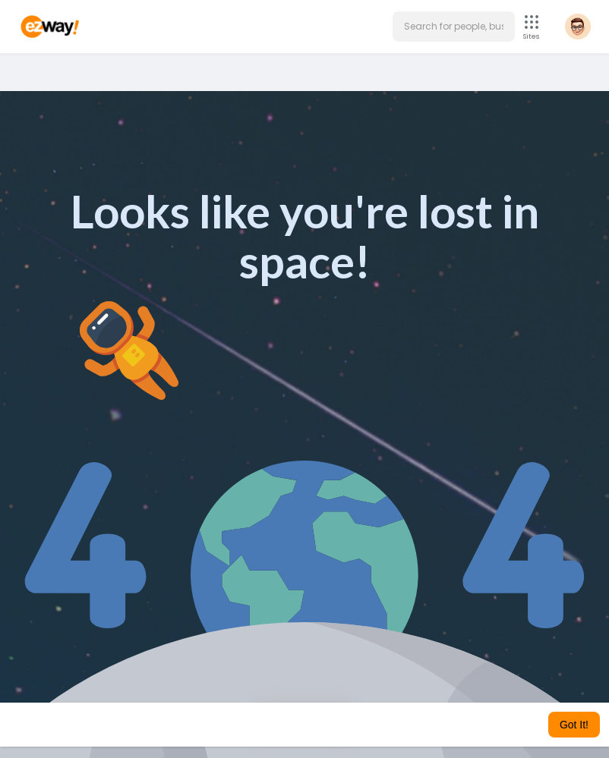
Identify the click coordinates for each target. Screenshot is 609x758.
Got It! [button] (574, 725)
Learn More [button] (419, 725)
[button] (454, 26)
